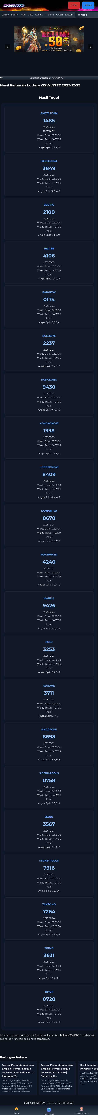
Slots (30, 14)
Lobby (5, 14)
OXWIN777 (49, 131)
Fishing (49, 14)
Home (16, 1110)
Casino (39, 14)
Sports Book (41, 1035)
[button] (7, 46)
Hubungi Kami (81, 1110)
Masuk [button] (88, 5)
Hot (23, 14)
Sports (14, 14)
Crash (59, 14)
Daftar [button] (74, 5)
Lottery (69, 14)
